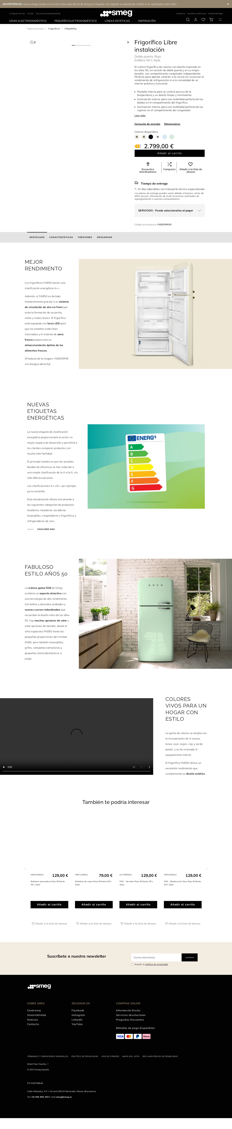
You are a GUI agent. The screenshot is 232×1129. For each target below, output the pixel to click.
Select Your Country (36, 1064)
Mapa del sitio (130, 1056)
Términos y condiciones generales (47, 1056)
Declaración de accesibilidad (160, 1056)
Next (207, 868)
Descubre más (46, 529)
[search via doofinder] (188, 20)
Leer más (139, 115)
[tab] (37, 237)
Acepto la (151, 964)
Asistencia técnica (196, 13)
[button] (32, 42)
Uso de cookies (110, 1056)
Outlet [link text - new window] (30, 13)
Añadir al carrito (169, 153)
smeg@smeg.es (64, 1097)
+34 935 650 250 (40, 1097)
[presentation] (76, 736)
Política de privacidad (84, 1056)
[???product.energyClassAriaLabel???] (137, 146)
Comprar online (17, 13)
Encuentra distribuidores (48, 13)
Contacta (180, 13)
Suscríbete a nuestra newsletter (76, 956)
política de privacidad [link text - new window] (156, 964)
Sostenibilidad (215, 13)
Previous (25, 868)
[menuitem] (28, 21)
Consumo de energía (147, 124)
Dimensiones (172, 124)
